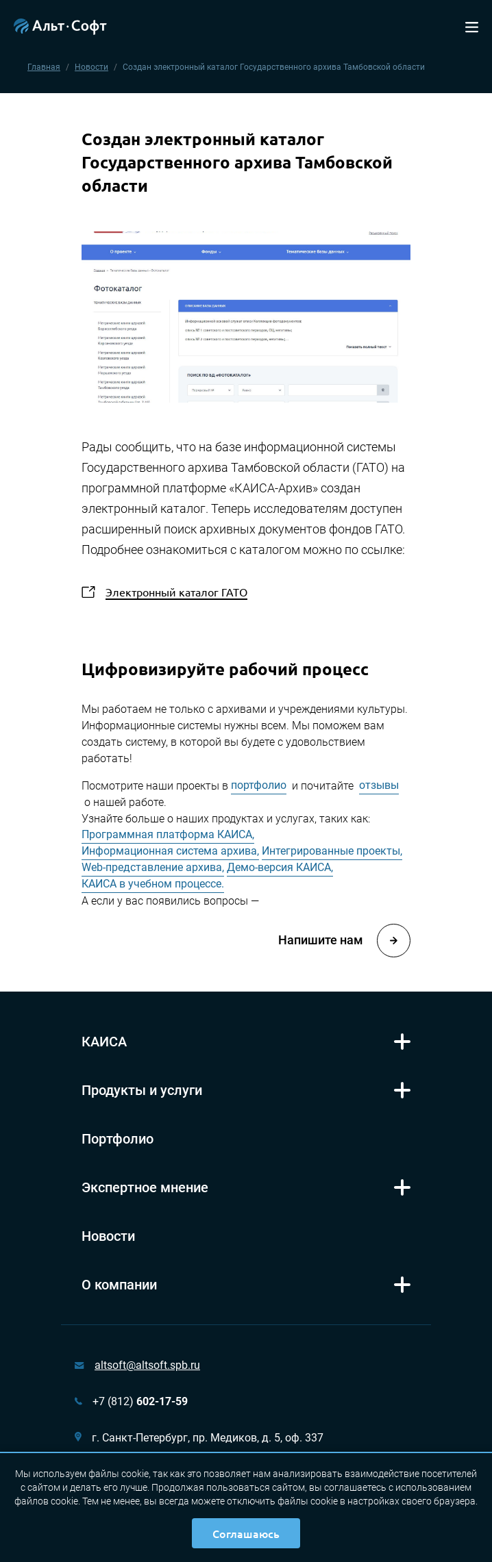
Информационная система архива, (170, 850)
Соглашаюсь (246, 1533)
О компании (119, 1284)
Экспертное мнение (145, 1187)
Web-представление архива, (153, 867)
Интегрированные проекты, (332, 850)
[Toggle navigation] (471, 25)
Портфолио (117, 1139)
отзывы (379, 785)
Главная (43, 67)
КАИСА (104, 1041)
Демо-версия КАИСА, (280, 867)
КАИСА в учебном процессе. (153, 883)
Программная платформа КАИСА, (168, 834)
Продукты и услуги (142, 1090)
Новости (91, 67)
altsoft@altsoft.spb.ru (147, 1365)
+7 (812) (140, 1401)
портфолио (258, 785)
